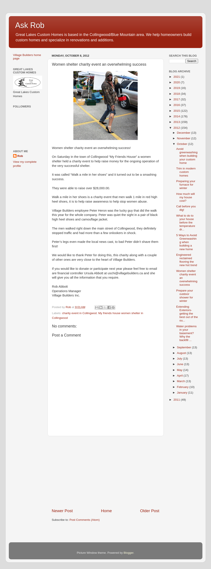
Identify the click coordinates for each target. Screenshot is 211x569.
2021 (177, 76)
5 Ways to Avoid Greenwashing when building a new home (186, 242)
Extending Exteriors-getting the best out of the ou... (187, 313)
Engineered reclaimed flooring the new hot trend (186, 260)
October (182, 144)
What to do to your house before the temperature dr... (185, 222)
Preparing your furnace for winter (185, 185)
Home (106, 511)
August (182, 353)
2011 (177, 399)
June (180, 364)
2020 (177, 82)
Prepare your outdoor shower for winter (184, 296)
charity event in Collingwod (79, 313)
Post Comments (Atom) (84, 519)
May (180, 370)
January (182, 392)
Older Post (149, 511)
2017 (177, 99)
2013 (177, 122)
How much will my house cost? (185, 197)
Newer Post (62, 511)
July (180, 358)
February (183, 387)
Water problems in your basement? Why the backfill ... (186, 333)
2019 (177, 88)
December (184, 132)
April (180, 375)
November (184, 138)
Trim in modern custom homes (186, 172)
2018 (177, 93)
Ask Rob (30, 25)
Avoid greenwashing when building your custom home (186, 155)
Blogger (129, 552)
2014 (177, 116)
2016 (177, 105)
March (181, 381)
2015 (177, 110)
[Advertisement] (105, 472)
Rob (20, 156)
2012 (177, 127)
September (184, 347)
